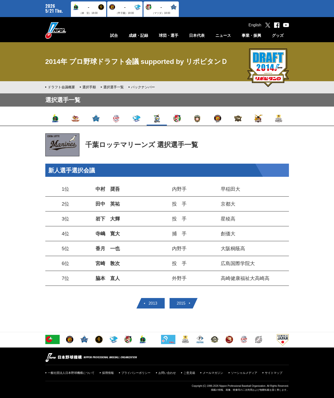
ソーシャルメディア (244, 373)
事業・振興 (251, 35)
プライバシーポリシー (136, 373)
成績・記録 (138, 35)
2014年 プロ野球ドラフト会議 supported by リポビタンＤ (136, 61)
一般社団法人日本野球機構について (71, 373)
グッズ (278, 35)
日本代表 (197, 35)
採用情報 (108, 373)
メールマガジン (213, 373)
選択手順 (89, 87)
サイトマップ (273, 373)
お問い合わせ (167, 373)
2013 (153, 303)
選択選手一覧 (113, 87)
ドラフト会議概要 (61, 87)
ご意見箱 (189, 373)
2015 (181, 303)
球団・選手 (168, 35)
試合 (114, 35)
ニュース (223, 35)
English (254, 25)
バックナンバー (143, 87)
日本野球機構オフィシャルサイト (68, 30)
